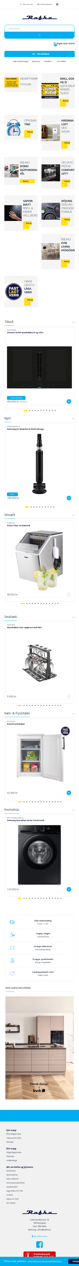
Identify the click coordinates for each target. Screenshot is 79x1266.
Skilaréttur (10, 1156)
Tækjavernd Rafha (13, 1138)
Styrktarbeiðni (12, 1187)
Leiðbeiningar (11, 1160)
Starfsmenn (11, 1171)
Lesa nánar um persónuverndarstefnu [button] (44, 1261)
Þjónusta (36, 61)
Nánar (66, 100)
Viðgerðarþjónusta (14, 1152)
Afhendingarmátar (13, 1134)
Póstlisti (9, 1195)
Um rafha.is (11, 1203)
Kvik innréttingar (20, 61)
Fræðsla (47, 61)
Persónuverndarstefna (15, 1183)
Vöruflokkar (41, 54)
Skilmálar (10, 1142)
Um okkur (61, 61)
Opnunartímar (12, 1175)
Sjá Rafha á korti (39, 1236)
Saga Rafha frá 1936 (14, 1191)
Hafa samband (44, 4)
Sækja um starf (12, 1199)
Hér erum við (26, 4)
